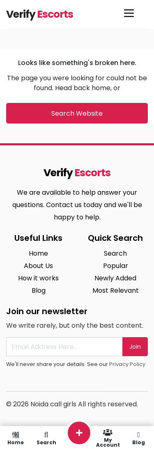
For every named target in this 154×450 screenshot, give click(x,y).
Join (135, 347)
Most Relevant (115, 290)
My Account (107, 438)
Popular (115, 265)
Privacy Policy (127, 364)
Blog (39, 290)
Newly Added (115, 278)
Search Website (77, 113)
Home (38, 253)
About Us (38, 265)
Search (115, 253)
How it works (38, 278)
